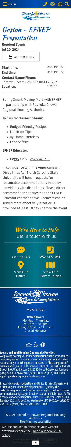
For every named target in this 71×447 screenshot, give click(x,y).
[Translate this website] (61, 4)
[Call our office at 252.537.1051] (45, 4)
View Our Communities (50, 269)
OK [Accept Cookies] (35, 443)
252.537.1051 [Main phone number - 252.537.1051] (50, 252)
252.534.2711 (40, 159)
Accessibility (42, 421)
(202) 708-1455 (38, 373)
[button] (8, 4)
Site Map (26, 421)
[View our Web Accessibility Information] (53, 4)
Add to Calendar (24, 57)
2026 (12, 414)
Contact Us (21, 252)
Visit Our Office (21, 269)
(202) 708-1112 (9, 373)
